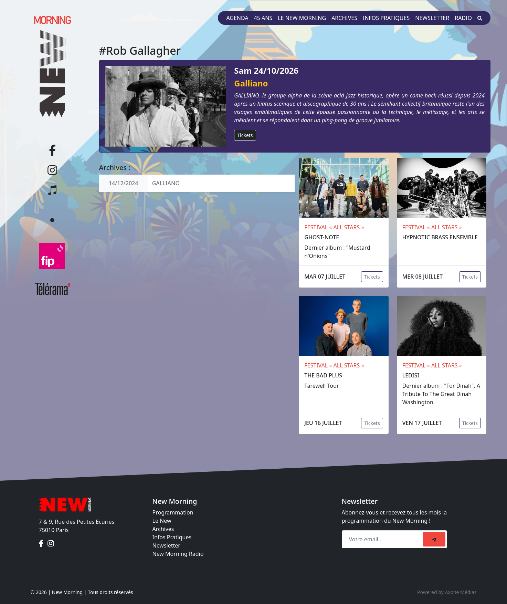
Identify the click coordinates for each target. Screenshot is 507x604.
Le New (161, 520)
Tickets (245, 135)
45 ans (263, 18)
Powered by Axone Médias (446, 592)
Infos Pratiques (172, 537)
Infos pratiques (386, 18)
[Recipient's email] (383, 539)
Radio (463, 18)
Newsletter (432, 18)
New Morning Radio (178, 554)
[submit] (434, 539)
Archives (344, 18)
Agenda (237, 18)
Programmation (172, 512)
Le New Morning (302, 18)
